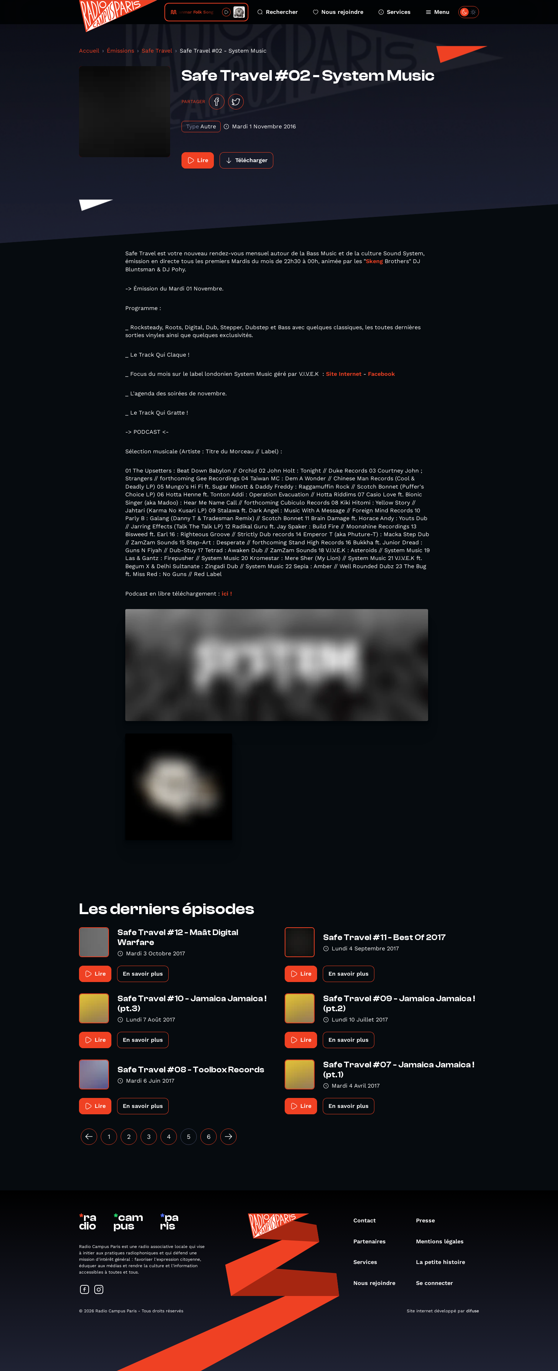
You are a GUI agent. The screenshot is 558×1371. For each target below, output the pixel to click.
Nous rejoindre (338, 12)
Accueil (89, 50)
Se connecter (438, 1283)
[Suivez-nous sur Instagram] (99, 1290)
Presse (429, 1220)
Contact (368, 1220)
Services (394, 12)
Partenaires (373, 1241)
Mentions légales (443, 1241)
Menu (437, 12)
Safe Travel (157, 50)
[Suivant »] (228, 1137)
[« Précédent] (89, 1137)
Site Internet (344, 373)
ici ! (227, 593)
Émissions (120, 50)
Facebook (381, 373)
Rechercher (277, 12)
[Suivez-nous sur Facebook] (84, 1290)
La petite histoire (444, 1262)
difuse (472, 1310)
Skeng (374, 261)
